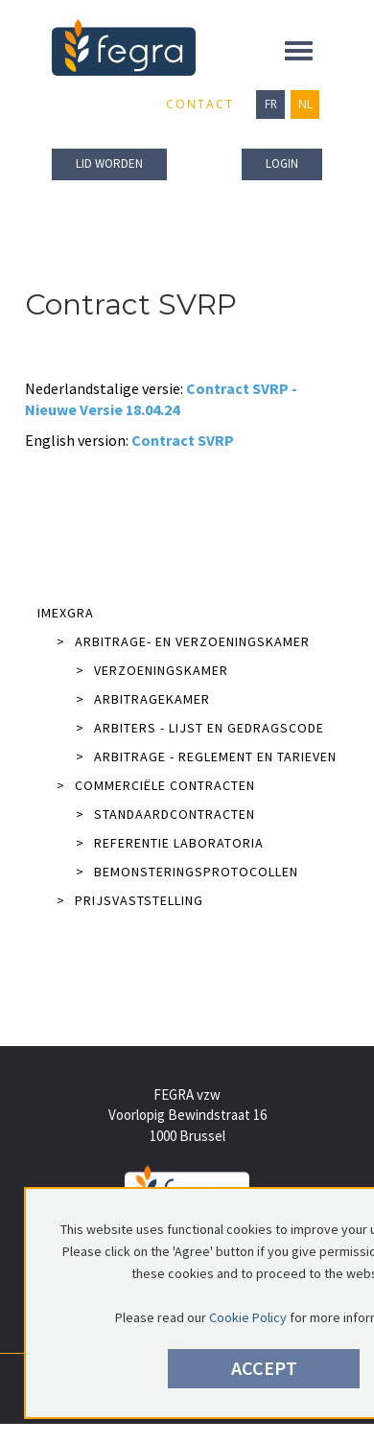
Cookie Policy (248, 1317)
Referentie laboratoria (170, 842)
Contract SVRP (182, 440)
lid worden (109, 163)
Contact (200, 104)
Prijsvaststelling (130, 900)
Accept (264, 1368)
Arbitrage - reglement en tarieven (206, 756)
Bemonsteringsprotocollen (187, 871)
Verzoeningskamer (152, 670)
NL (305, 104)
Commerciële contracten (156, 785)
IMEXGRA (65, 612)
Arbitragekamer (143, 699)
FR (271, 104)
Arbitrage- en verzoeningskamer (183, 641)
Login (282, 163)
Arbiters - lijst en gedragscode (200, 727)
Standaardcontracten (165, 814)
